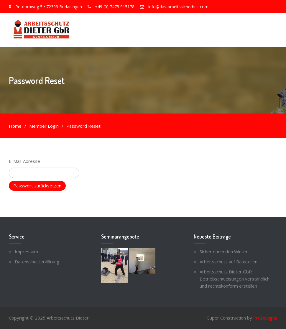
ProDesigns (265, 318)
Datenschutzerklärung (37, 262)
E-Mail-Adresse (24, 161)
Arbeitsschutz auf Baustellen (228, 262)
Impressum (26, 252)
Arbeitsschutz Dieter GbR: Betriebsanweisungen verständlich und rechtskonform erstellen (234, 279)
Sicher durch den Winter (224, 252)
